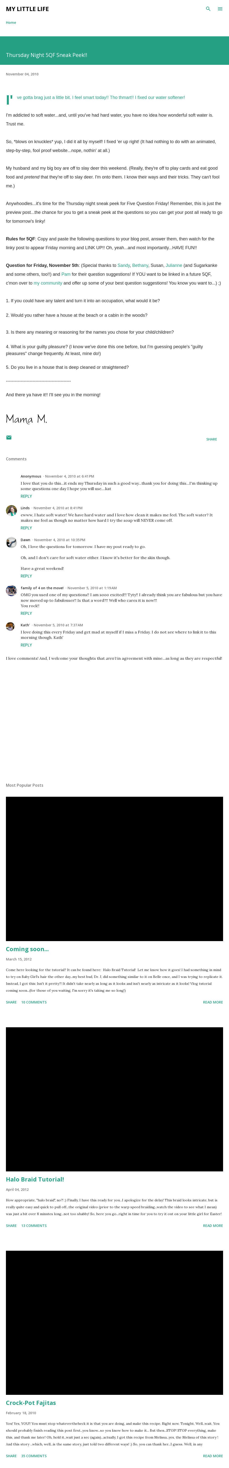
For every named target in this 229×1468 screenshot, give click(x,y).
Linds (25, 508)
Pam (65, 274)
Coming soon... (27, 949)
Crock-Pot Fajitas (31, 1403)
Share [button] (211, 439)
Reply (26, 496)
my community (48, 283)
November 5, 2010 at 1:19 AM (92, 588)
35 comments (34, 1456)
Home (11, 22)
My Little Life (27, 9)
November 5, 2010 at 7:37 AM (58, 625)
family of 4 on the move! (42, 588)
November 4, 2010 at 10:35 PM (59, 539)
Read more (213, 1002)
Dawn (25, 539)
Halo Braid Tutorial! (35, 1179)
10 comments (34, 1002)
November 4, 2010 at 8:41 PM (58, 508)
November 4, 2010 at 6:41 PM (69, 476)
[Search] (208, 9)
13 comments (34, 1225)
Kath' (25, 625)
